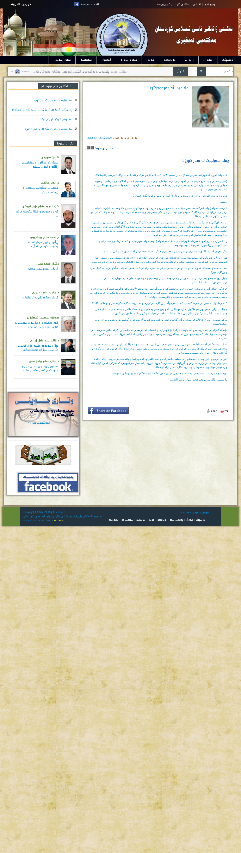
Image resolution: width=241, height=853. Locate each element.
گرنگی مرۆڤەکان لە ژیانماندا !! (40, 297)
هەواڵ (207, 59)
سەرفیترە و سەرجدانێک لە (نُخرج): (53, 100)
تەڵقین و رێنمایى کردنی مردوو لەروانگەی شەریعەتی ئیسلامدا (39, 368)
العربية (15, 4)
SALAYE (58, 520)
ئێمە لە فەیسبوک (89, 4)
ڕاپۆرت (189, 59)
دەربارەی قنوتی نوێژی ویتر (56, 119)
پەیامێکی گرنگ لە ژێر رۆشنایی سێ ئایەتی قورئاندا (42, 109)
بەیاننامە (169, 59)
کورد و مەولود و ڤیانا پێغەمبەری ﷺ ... (37, 213)
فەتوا (150, 59)
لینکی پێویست (165, 4)
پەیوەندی (113, 520)
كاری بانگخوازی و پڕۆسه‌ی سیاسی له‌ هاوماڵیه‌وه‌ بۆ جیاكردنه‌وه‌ (36, 324)
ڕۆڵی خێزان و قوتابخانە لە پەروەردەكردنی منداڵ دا (43, 244)
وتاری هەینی (62, 59)
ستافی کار (183, 4)
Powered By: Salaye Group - (38, 520)
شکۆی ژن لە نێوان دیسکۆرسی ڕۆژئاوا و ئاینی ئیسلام (40, 164)
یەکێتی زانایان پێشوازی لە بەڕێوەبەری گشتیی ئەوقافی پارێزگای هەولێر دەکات (75, 71)
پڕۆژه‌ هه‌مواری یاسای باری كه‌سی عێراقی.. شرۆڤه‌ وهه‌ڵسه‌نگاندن (38, 347)
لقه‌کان (197, 4)
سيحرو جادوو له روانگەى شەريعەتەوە (52, 412)
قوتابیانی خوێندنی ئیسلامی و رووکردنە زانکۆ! (40, 189)
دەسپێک (227, 59)
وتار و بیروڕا (129, 59)
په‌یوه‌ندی (209, 4)
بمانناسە (86, 59)
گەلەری (106, 59)
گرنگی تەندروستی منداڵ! (43, 268)
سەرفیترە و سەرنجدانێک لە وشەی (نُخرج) (48, 128)
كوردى (26, 4)
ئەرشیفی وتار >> (38, 422)
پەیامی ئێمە (176, 520)
